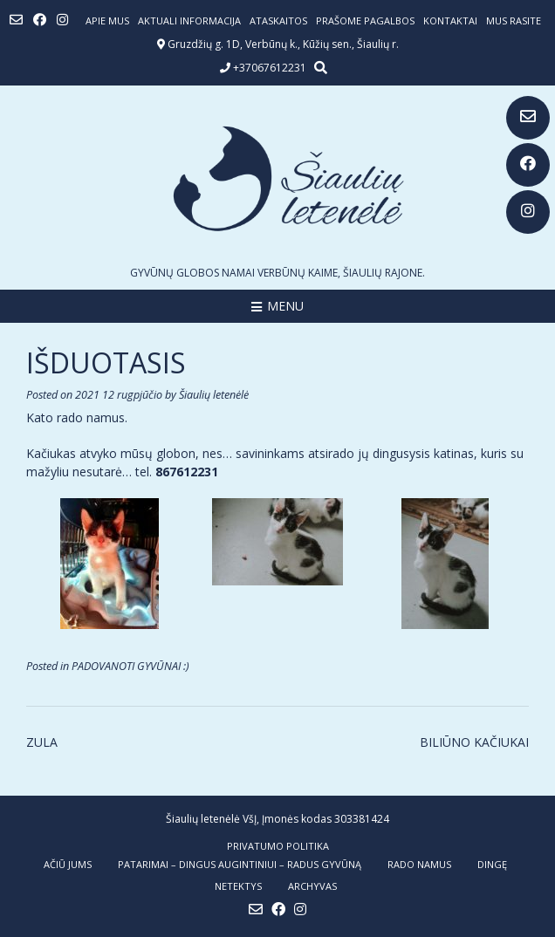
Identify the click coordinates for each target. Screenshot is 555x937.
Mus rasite (513, 20)
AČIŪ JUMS (68, 864)
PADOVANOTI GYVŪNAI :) (130, 666)
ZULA (42, 742)
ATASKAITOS (278, 20)
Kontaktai (450, 20)
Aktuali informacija (189, 20)
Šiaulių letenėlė (214, 394)
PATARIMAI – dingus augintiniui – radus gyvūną (239, 864)
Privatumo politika (278, 845)
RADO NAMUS (419, 864)
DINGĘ (492, 864)
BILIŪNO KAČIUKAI (474, 742)
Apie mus (107, 20)
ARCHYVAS (312, 886)
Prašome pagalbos (365, 20)
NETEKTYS (238, 886)
